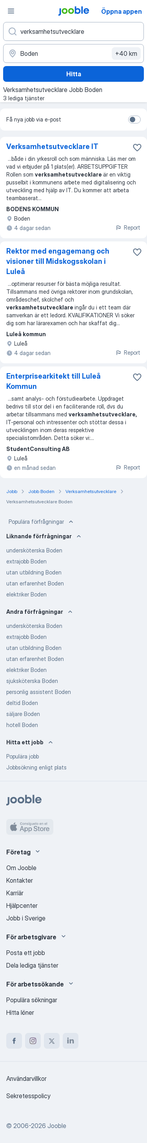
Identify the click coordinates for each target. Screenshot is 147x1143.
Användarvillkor (26, 1078)
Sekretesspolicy (28, 1096)
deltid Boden (22, 702)
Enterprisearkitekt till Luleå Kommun (53, 381)
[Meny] (11, 11)
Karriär (15, 893)
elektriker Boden (26, 594)
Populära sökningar (31, 1000)
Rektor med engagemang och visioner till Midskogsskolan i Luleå (57, 261)
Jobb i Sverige (25, 918)
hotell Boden (22, 725)
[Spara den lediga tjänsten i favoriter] (137, 147)
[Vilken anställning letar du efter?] (73, 31)
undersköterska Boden (34, 550)
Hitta (73, 74)
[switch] (134, 119)
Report (127, 227)
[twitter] (52, 1041)
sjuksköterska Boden (32, 680)
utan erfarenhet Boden (35, 583)
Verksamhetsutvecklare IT (52, 146)
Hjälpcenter (22, 905)
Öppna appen (121, 11)
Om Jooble (21, 868)
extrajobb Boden (26, 561)
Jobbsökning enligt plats (36, 767)
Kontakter (19, 880)
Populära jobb (22, 756)
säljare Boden (23, 713)
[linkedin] (70, 1041)
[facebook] (14, 1041)
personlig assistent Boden (38, 691)
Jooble (56, 1126)
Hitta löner (20, 1012)
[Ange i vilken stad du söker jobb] (73, 53)
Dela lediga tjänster (32, 965)
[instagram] (33, 1041)
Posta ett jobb (25, 953)
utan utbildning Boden (34, 572)
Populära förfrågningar (42, 522)
